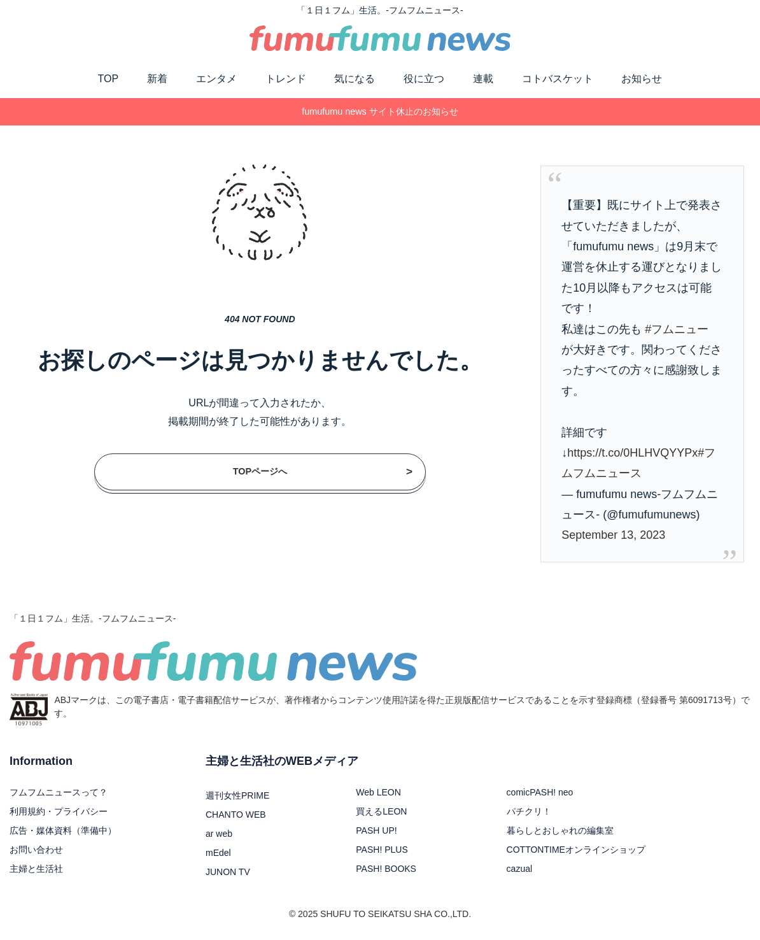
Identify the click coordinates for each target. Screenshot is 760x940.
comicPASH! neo (540, 792)
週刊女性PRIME (237, 795)
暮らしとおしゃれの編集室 (560, 830)
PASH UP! (376, 830)
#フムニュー (676, 329)
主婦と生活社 (36, 869)
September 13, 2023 (613, 535)
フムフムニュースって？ (59, 792)
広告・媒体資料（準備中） (63, 830)
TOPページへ (322, 471)
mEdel (218, 853)
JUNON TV (228, 872)
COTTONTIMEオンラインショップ (576, 849)
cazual (519, 869)
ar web (219, 834)
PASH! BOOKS (386, 869)
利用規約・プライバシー (59, 811)
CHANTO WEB (236, 814)
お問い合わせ (36, 849)
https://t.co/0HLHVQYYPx (632, 452)
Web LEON (378, 792)
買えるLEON (381, 811)
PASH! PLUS (381, 849)
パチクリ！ (529, 811)
